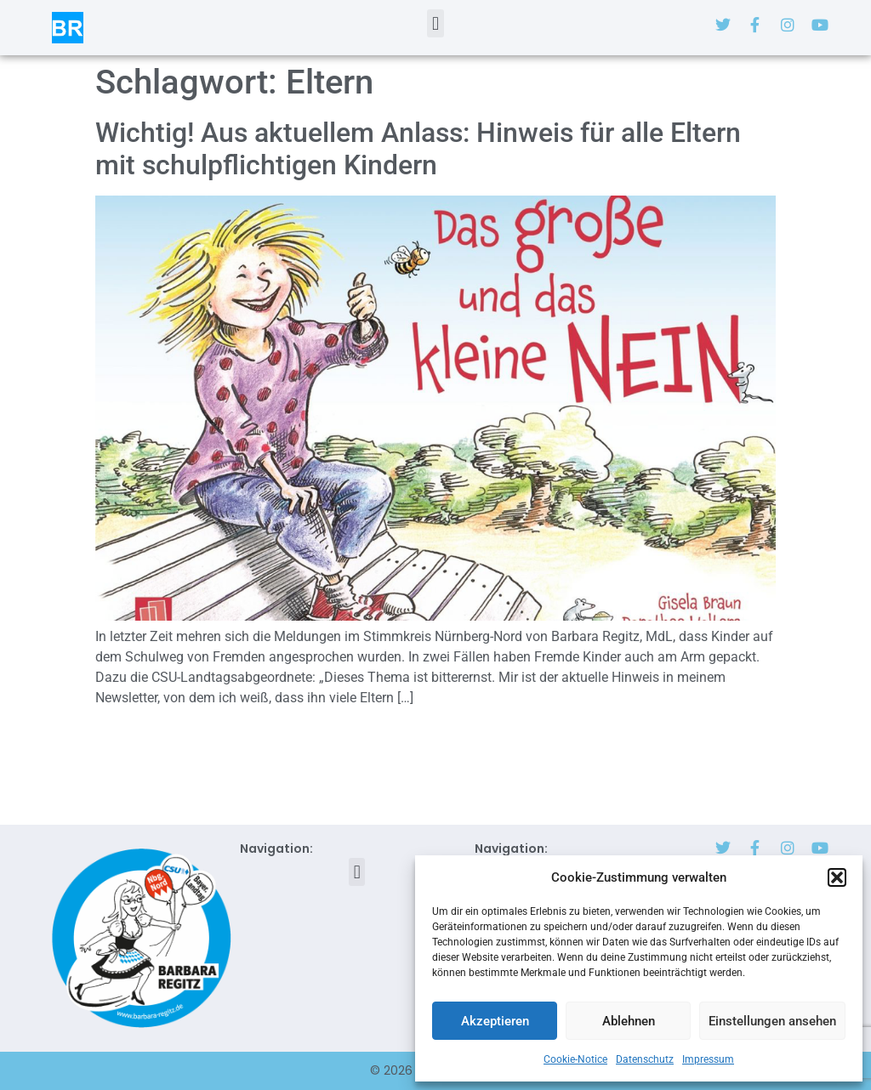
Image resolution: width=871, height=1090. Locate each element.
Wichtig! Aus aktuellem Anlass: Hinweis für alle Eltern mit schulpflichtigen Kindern (418, 148)
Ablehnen (628, 1021)
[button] (836, 877)
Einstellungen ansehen (772, 1021)
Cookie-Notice (575, 1059)
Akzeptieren (495, 1021)
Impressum (708, 1059)
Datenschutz (645, 1059)
